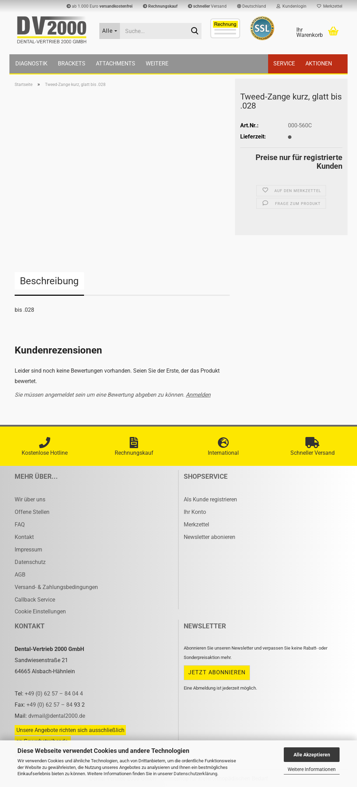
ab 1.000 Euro (99, 6)
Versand (207, 6)
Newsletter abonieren (209, 537)
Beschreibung (49, 281)
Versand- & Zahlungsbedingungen (56, 587)
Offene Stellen (32, 512)
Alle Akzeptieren (312, 754)
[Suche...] (109, 31)
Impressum (28, 549)
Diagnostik (31, 63)
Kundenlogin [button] (291, 6)
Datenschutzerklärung (195, 773)
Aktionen (318, 63)
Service (284, 63)
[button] (251, 6)
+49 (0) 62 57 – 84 (50, 704)
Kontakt (24, 537)
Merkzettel (329, 6)
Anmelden (198, 394)
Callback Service (35, 599)
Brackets (71, 63)
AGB (20, 574)
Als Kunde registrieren (210, 499)
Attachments (115, 63)
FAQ (20, 524)
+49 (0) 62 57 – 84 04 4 (54, 693)
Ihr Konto (195, 512)
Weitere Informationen (312, 769)
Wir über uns (30, 499)
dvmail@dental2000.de (56, 716)
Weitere (157, 63)
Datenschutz (30, 562)
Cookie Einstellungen (40, 611)
